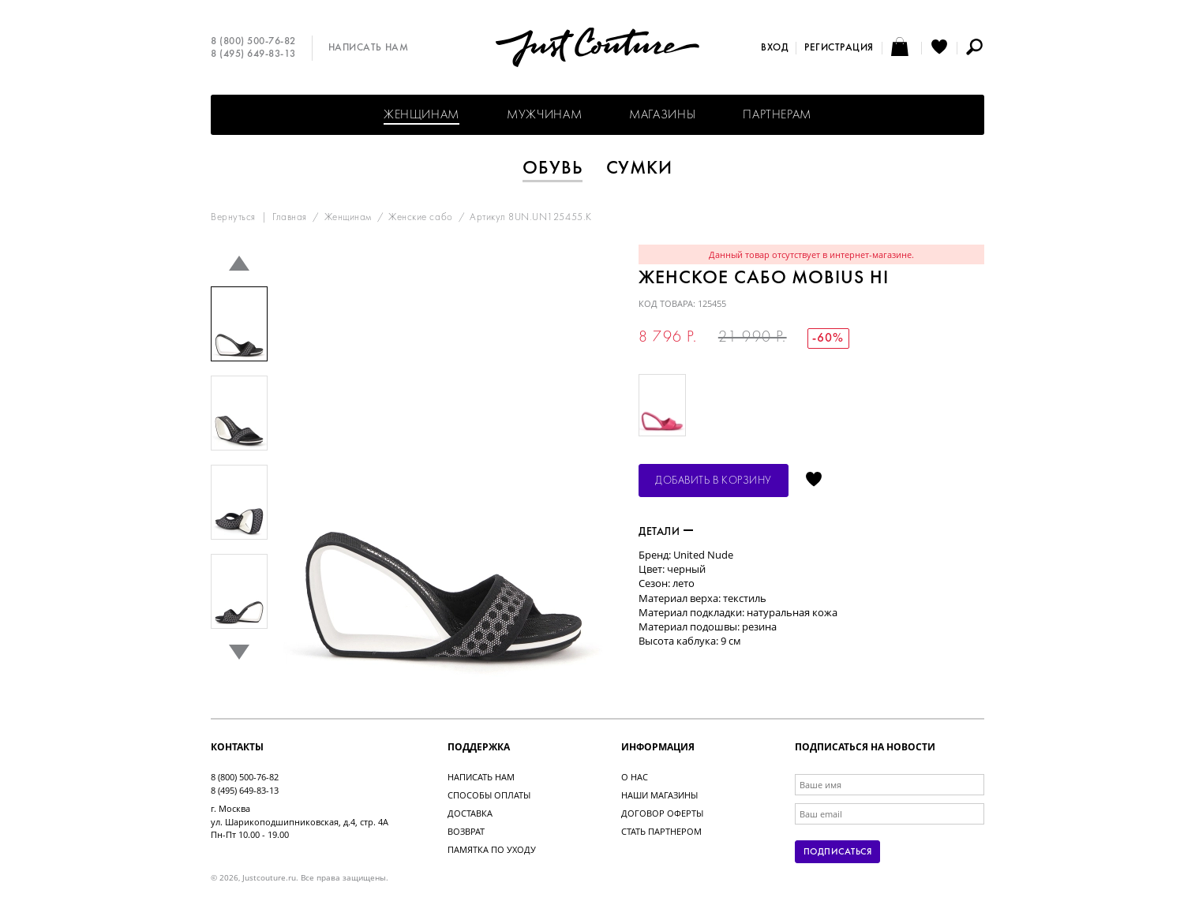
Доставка (470, 813)
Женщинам (421, 115)
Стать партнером (661, 831)
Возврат (466, 831)
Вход (774, 48)
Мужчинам (544, 115)
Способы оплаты (489, 795)
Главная (289, 218)
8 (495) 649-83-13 (253, 54)
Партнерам (777, 115)
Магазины (662, 115)
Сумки (639, 169)
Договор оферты (662, 813)
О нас (634, 777)
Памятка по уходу (492, 849)
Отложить (813, 480)
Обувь (553, 169)
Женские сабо (420, 218)
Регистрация (839, 48)
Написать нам (368, 48)
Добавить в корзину (713, 481)
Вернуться (233, 218)
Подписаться (837, 852)
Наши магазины (659, 795)
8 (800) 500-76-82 (253, 42)
